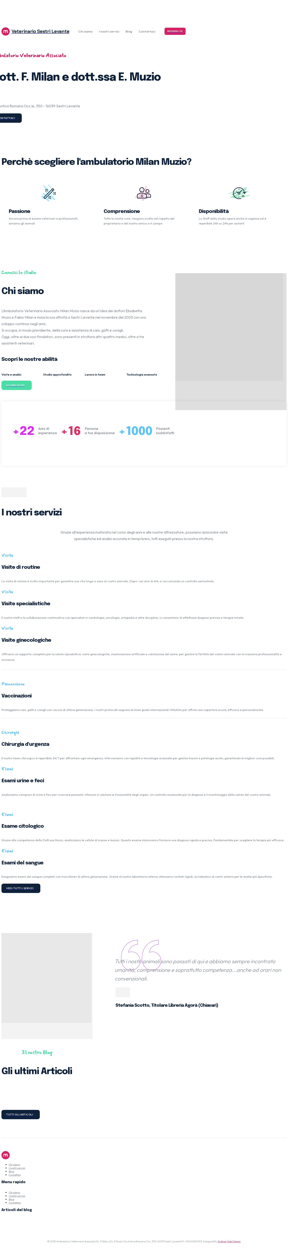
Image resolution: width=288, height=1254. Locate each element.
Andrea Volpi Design (229, 1241)
